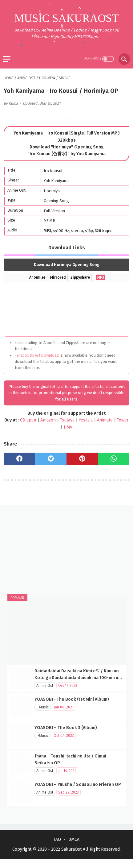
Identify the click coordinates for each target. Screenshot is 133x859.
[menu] (6, 59)
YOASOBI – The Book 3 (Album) (65, 727)
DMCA (73, 839)
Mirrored (58, 277)
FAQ (57, 839)
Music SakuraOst (66, 18)
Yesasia (86, 420)
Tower (123, 420)
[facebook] (19, 459)
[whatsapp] (113, 459)
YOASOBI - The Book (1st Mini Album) (71, 699)
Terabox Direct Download (37, 355)
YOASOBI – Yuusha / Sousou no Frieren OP (77, 784)
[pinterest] (82, 459)
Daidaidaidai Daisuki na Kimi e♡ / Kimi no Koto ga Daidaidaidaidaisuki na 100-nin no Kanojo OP (77, 677)
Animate (105, 420)
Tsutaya (67, 420)
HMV (68, 427)
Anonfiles (37, 277)
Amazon (48, 420)
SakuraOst (71, 849)
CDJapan (28, 420)
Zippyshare (80, 277)
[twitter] (50, 459)
